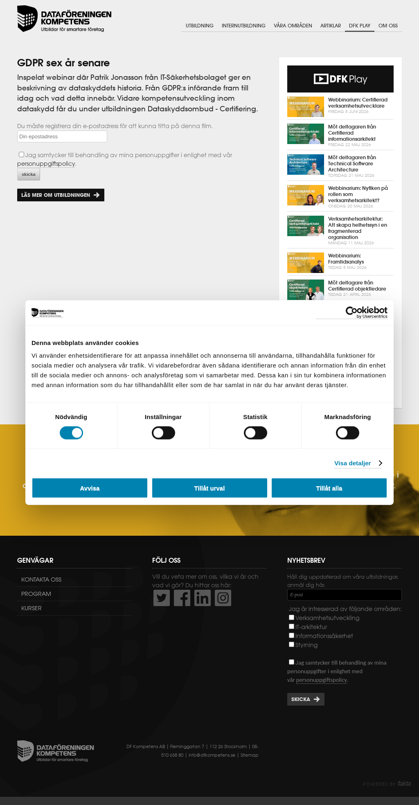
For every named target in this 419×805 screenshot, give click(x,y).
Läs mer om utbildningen (55, 195)
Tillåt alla (329, 488)
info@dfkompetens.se (212, 755)
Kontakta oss (41, 579)
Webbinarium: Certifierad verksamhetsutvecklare (340, 107)
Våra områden (293, 26)
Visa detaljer (352, 462)
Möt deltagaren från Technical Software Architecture (340, 166)
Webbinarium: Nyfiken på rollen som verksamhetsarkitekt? (340, 197)
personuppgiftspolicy (46, 163)
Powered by (387, 784)
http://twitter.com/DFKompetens (161, 598)
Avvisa (90, 488)
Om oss (388, 26)
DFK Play (359, 26)
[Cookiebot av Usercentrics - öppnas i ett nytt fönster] (351, 312)
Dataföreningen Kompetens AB (64, 18)
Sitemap (250, 755)
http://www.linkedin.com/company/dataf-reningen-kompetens (202, 598)
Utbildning (200, 26)
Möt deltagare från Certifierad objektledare (340, 289)
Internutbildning (244, 26)
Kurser (31, 608)
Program (36, 594)
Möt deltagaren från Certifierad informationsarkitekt (340, 136)
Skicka (300, 699)
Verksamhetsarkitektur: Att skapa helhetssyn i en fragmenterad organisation (340, 231)
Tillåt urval (209, 488)
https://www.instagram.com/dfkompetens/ (223, 598)
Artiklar (330, 26)
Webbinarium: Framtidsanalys (340, 262)
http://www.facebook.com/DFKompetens (182, 598)
